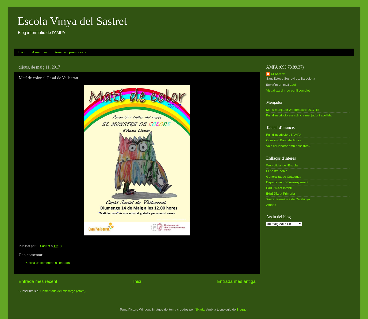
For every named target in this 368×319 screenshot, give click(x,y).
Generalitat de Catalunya (283, 176)
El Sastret (278, 74)
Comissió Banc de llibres (283, 140)
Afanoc (271, 205)
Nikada (200, 309)
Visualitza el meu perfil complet (288, 90)
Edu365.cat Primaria (280, 193)
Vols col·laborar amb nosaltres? (288, 146)
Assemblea (39, 52)
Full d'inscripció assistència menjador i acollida (299, 115)
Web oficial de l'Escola (282, 165)
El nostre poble (276, 171)
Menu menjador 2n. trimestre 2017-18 (292, 109)
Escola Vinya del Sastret (72, 21)
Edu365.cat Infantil (279, 188)
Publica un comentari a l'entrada (47, 263)
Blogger (242, 309)
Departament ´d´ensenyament (287, 182)
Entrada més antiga (236, 281)
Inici (21, 52)
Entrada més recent (38, 281)
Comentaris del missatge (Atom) (63, 291)
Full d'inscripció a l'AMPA (283, 134)
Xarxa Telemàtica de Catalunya (288, 199)
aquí (293, 84)
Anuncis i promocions (70, 52)
